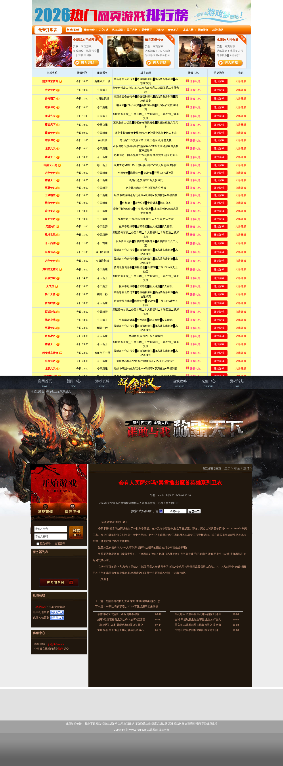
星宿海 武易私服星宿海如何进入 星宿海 (198, 624)
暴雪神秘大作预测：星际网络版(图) (118, 614)
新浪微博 (120, 503)
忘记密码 (60, 543)
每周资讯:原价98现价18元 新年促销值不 (120, 630)
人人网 (141, 503)
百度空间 (168, 503)
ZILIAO (102, 383)
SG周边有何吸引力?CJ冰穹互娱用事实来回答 (132, 606)
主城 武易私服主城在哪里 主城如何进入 (198, 619)
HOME (45, 383)
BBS (237, 383)
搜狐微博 (131, 503)
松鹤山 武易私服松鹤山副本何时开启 (196, 630)
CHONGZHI (208, 383)
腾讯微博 (150, 503)
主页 (227, 468)
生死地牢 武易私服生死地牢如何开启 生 (198, 614)
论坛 (60, 648)
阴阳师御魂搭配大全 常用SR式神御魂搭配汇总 (133, 601)
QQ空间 (110, 503)
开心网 (159, 503)
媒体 (246, 468)
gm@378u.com (56, 644)
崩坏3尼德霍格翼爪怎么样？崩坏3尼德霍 (121, 619)
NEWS (74, 383)
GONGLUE (180, 383)
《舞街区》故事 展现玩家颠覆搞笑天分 (120, 624)
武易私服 (41, 606)
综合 (237, 468)
